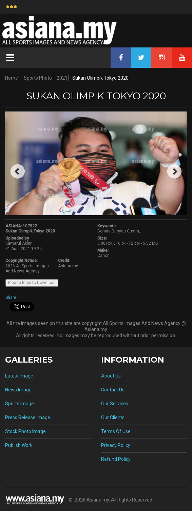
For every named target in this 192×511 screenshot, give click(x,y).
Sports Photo (38, 78)
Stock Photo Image (25, 431)
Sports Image (19, 403)
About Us (111, 376)
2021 (62, 78)
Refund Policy (116, 459)
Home (11, 78)
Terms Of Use (116, 431)
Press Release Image (27, 417)
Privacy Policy (115, 445)
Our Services (114, 403)
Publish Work (19, 445)
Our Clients (112, 417)
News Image (18, 389)
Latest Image (19, 376)
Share (10, 297)
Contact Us (112, 389)
